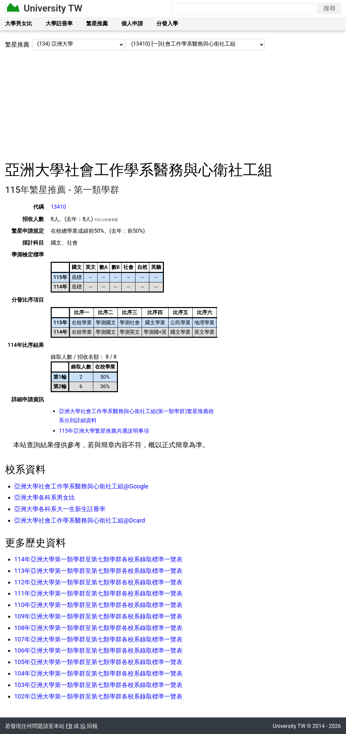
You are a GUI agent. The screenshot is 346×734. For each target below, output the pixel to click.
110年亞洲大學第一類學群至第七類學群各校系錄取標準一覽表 (98, 604)
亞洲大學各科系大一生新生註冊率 (59, 508)
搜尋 (329, 8)
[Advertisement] (173, 105)
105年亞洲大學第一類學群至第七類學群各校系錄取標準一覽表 (98, 661)
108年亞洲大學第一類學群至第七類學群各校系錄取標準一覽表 (98, 627)
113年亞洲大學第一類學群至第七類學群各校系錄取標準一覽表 (98, 570)
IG (82, 726)
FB (69, 726)
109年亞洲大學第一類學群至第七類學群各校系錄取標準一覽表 (98, 616)
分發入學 (167, 23)
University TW (53, 8)
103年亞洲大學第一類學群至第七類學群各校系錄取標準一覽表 (98, 684)
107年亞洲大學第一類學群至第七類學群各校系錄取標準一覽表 (98, 639)
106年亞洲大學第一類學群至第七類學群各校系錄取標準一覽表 (98, 650)
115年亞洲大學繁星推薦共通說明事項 (104, 431)
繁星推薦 (97, 23)
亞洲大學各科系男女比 (44, 497)
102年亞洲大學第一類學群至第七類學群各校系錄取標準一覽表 (98, 696)
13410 (58, 207)
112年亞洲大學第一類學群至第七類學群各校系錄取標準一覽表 (98, 582)
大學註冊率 (59, 23)
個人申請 (132, 23)
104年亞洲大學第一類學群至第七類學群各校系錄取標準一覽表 (98, 673)
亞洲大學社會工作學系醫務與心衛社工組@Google (81, 486)
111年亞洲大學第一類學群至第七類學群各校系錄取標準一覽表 (98, 593)
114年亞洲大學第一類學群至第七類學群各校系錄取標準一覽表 (98, 559)
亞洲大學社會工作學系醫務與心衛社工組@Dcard (79, 520)
